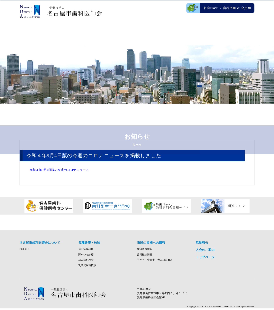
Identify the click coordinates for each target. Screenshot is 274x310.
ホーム (39, 29)
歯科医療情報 (144, 250)
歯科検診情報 (144, 256)
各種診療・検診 (117, 29)
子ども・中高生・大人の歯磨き (155, 261)
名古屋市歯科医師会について (78, 29)
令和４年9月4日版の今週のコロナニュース (59, 170)
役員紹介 (25, 250)
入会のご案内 (234, 29)
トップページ (205, 258)
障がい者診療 (86, 256)
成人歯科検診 (86, 261)
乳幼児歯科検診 (87, 267)
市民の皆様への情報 (156, 29)
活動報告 (195, 29)
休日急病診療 (86, 250)
